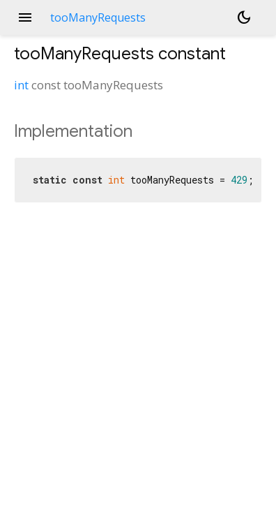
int (21, 85)
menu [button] (25, 17)
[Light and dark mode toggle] (244, 17)
